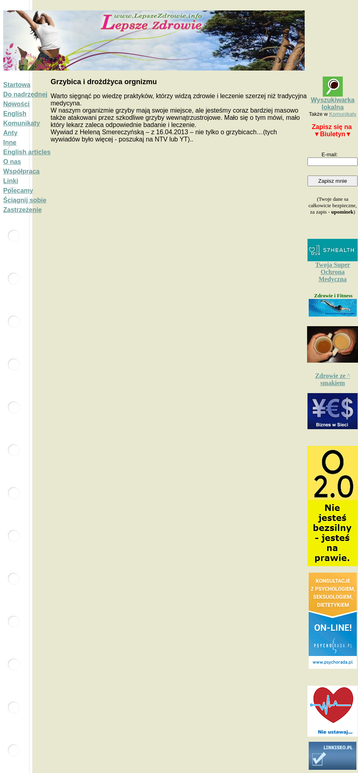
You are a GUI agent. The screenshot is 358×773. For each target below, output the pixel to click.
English (14, 113)
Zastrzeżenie (22, 209)
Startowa (16, 84)
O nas (12, 161)
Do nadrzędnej (25, 94)
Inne (9, 142)
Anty (10, 132)
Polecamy (18, 190)
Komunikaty (21, 123)
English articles (27, 152)
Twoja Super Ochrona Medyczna (332, 272)
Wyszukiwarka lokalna (332, 104)
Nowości (16, 104)
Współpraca (21, 171)
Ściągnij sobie (25, 200)
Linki (10, 181)
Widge (333, 621)
